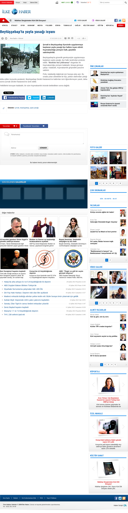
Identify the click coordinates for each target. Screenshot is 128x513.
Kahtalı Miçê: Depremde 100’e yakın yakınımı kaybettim (26, 300)
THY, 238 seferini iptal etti (14, 315)
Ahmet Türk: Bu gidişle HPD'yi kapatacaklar (112, 89)
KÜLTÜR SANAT (97, 455)
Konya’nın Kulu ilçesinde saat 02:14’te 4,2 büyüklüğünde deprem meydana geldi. (44, 274)
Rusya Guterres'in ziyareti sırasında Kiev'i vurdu (110, 105)
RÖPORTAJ (95, 371)
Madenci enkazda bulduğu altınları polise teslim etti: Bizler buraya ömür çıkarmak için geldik (41, 296)
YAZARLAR (95, 205)
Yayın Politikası (51, 498)
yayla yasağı (34, 108)
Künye (18, 2)
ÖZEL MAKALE (96, 413)
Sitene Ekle (33, 2)
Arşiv (25, 2)
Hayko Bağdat (104, 326)
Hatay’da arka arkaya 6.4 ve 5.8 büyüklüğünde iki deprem (27, 282)
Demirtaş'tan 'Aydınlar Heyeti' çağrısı (112, 97)
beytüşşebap (24, 108)
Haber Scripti (118, 505)
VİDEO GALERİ (96, 267)
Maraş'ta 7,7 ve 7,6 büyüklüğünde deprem (21, 311)
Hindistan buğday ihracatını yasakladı (111, 81)
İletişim (15, 498)
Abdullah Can (104, 251)
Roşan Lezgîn (104, 231)
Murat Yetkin (104, 316)
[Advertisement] (44, 118)
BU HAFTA (108, 198)
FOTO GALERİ (96, 147)
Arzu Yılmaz (104, 335)
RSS (41, 498)
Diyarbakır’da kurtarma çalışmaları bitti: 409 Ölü (23, 289)
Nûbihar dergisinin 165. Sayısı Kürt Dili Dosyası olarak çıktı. (108, 485)
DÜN (101, 198)
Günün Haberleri (7, 2)
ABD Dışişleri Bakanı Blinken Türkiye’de (20, 285)
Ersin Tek (104, 221)
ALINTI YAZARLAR (98, 310)
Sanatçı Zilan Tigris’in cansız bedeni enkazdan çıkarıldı (26, 304)
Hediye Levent (104, 345)
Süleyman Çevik (104, 211)
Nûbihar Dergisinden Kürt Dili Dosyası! (30, 20)
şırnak (17, 108)
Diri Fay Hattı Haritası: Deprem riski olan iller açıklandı (26, 293)
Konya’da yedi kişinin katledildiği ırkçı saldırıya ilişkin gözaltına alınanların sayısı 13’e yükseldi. (108, 444)
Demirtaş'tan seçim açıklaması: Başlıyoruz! (112, 73)
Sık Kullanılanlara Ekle (29, 498)
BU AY (115, 198)
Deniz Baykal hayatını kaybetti (16, 307)
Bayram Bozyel (104, 241)
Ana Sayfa (6, 498)
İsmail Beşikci (104, 355)
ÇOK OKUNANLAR (98, 190)
